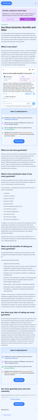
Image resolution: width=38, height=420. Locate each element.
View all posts (6, 415)
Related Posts (19, 409)
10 (31, 331)
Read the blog (10, 19)
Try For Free (6, 3)
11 (7, 341)
